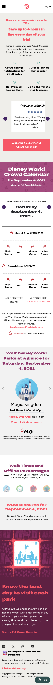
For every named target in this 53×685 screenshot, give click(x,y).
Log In (47, 6)
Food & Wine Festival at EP (38, 301)
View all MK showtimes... (26, 422)
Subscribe (18, 333)
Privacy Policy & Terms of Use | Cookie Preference (23, 677)
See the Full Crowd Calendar (20, 632)
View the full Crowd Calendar (26, 185)
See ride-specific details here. (26, 327)
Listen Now (14, 668)
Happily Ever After (20, 416)
